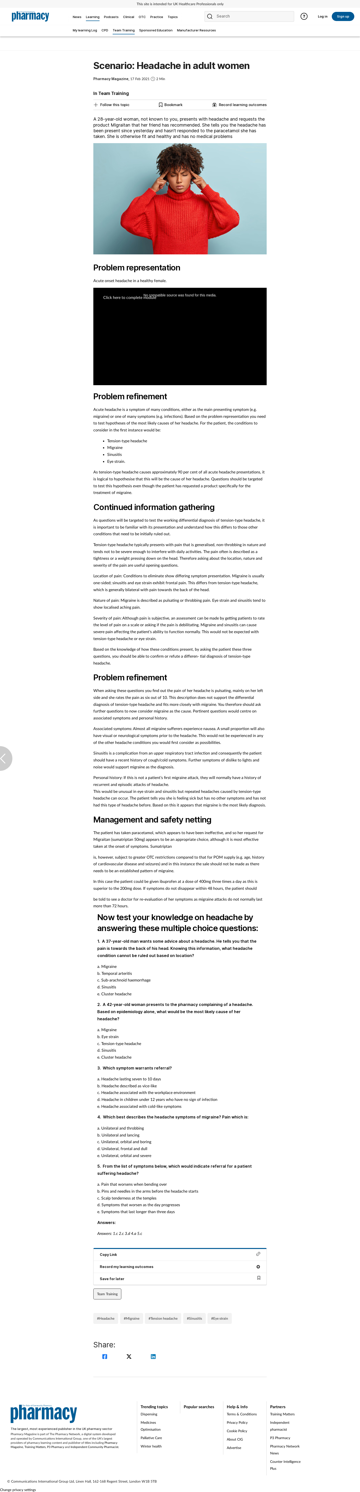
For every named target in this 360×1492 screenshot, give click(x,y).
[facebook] (105, 1357)
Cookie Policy (237, 1431)
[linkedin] (153, 1357)
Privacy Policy (237, 1422)
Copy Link (180, 1254)
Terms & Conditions (242, 1414)
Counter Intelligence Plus (285, 1464)
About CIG (235, 1439)
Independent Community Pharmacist (94, 1447)
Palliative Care (151, 1438)
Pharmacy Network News (285, 1449)
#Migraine (131, 1318)
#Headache (105, 1318)
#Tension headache (163, 1318)
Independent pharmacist (279, 1425)
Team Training (107, 1294)
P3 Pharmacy (55, 1447)
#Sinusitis (194, 1318)
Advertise (234, 1448)
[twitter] (129, 1357)
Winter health (151, 1446)
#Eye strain (219, 1318)
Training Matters (35, 1447)
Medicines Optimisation (151, 1425)
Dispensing (149, 1414)
